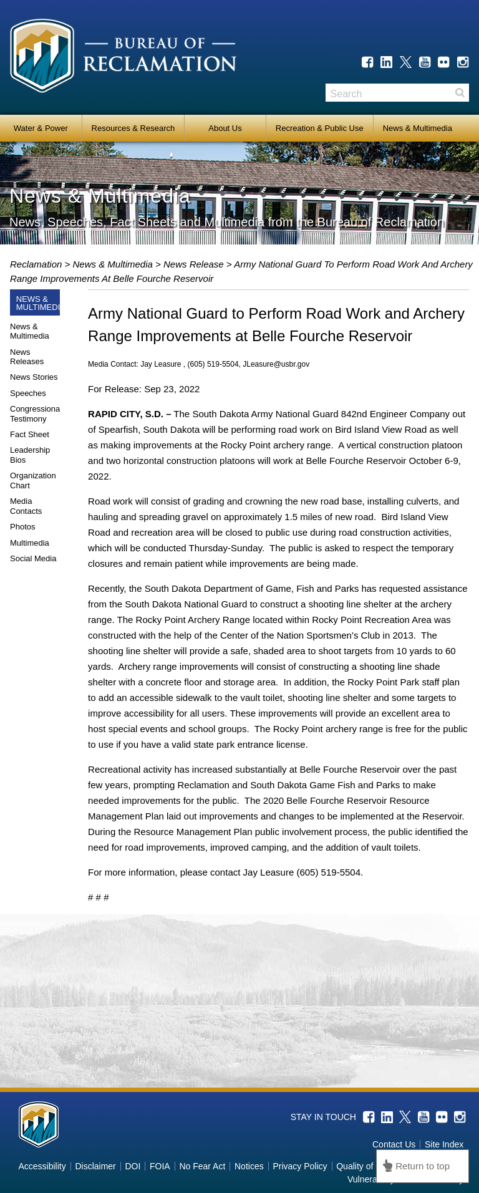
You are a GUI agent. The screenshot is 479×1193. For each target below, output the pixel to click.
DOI (132, 1166)
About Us (224, 128)
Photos (22, 526)
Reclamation (37, 264)
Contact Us (393, 1144)
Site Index (444, 1144)
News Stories (34, 377)
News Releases (27, 357)
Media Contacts (26, 506)
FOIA (160, 1166)
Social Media (33, 558)
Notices (249, 1166)
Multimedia (29, 543)
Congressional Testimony (36, 413)
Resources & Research (133, 128)
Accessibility (41, 1166)
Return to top (422, 1166)
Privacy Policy (300, 1166)
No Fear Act (202, 1166)
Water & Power (41, 128)
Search (459, 93)
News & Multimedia (417, 128)
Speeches (28, 393)
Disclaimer (95, 1166)
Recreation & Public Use (320, 128)
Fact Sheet (29, 434)
